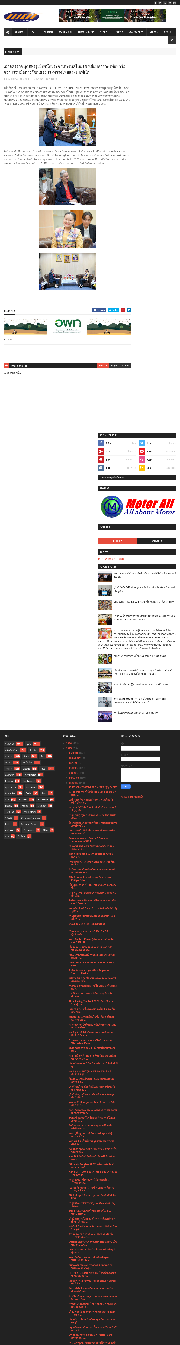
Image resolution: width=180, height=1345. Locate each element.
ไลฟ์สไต (22, 546)
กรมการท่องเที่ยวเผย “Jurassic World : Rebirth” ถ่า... (89, 1214)
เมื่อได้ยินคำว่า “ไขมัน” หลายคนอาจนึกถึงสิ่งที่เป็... (92, 596)
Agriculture (10, 540)
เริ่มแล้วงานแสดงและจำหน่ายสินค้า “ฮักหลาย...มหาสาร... (90, 658)
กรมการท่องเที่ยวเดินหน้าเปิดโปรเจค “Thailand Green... (88, 1101)
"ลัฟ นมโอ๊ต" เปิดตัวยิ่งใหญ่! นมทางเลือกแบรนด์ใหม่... (90, 1186)
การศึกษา (9, 485)
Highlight (138, 162)
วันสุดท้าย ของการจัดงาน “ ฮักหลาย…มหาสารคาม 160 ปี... (89, 550)
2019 (69, 1319)
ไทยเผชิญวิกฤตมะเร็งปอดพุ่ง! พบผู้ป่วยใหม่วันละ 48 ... (93, 1124)
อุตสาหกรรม (11, 497)
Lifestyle (118, 32)
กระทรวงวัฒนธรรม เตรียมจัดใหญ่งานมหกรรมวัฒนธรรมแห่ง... (89, 1116)
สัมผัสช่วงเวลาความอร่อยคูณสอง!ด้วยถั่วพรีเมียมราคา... (90, 837)
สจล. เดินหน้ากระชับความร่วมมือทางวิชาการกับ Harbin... (93, 1202)
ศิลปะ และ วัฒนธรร (29, 534)
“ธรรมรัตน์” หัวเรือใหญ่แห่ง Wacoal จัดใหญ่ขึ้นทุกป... (92, 914)
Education (23, 509)
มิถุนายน (74, 493)
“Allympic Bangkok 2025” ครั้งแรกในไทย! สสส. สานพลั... (91, 876)
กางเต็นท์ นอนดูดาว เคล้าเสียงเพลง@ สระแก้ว (155, 351)
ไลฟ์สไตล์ (9, 454)
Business (20, 32)
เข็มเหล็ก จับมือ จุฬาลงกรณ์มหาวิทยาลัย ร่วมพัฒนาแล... (90, 1077)
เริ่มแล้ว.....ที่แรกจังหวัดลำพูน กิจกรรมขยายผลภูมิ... (92, 1031)
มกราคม (74, 1288)
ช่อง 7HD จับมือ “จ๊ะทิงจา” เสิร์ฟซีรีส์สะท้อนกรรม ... (92, 868)
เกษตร (44, 479)
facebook (112, 373)
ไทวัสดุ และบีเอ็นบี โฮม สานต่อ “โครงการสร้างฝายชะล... (91, 1085)
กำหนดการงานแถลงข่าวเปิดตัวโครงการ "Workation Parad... (90, 751)
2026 (69, 453)
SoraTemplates (20, 1340)
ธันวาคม (74, 463)
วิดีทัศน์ (8, 528)
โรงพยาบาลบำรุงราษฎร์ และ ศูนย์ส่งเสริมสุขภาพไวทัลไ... (93, 534)
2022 (69, 1304)
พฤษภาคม (75, 1268)
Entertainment (86, 32)
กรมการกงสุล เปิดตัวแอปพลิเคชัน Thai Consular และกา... (89, 1147)
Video (45, 540)
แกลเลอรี (42, 516)
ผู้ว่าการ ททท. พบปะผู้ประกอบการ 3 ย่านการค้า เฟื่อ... (92, 604)
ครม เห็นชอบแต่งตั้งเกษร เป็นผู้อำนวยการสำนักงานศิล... (92, 1054)
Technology (65, 32)
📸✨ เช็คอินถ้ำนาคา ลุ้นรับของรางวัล (89, 1208)
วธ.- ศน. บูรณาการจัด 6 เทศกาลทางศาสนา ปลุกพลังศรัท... (92, 1194)
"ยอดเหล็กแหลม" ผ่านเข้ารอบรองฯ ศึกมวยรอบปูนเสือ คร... (91, 899)
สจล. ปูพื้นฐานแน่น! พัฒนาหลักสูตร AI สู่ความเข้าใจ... (90, 845)
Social (34, 32)
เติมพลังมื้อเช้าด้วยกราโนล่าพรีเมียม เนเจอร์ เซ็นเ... (92, 1093)
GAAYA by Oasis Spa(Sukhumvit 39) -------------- (93, 635)
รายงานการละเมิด (132, 507)
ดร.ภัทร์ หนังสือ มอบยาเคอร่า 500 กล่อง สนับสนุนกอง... (90, 1237)
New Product (136, 32)
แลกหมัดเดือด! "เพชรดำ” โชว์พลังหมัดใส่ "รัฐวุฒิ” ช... (93, 619)
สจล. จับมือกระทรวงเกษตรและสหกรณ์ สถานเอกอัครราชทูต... (93, 821)
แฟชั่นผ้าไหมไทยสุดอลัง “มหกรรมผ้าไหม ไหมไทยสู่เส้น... (93, 938)
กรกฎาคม (74, 488)
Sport (103, 32)
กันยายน (74, 478)
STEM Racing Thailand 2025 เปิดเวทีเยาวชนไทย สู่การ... (92, 713)
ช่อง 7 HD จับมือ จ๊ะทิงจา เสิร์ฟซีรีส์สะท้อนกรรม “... (91, 565)
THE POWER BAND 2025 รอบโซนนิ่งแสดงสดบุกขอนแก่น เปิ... (92, 984)
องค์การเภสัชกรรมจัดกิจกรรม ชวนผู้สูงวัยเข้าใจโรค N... (91, 511)
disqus (101, 373)
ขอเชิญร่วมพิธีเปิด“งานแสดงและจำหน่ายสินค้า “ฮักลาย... (91, 744)
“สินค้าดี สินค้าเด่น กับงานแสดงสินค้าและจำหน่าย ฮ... (91, 558)
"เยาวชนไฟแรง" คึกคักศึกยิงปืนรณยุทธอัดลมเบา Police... (93, 1222)
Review (167, 32)
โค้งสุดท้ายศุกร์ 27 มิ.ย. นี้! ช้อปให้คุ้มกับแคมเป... (92, 759)
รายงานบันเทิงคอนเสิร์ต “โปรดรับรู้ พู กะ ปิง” (93, 497)
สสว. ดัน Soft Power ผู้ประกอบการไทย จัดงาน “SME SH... (91, 651)
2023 (69, 1299)
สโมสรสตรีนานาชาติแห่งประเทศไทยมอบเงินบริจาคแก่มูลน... (93, 1170)
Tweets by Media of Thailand (138, 179)
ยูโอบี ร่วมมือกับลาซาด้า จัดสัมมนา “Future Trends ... (92, 1023)
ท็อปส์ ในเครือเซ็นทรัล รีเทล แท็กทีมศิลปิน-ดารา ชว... (92, 790)
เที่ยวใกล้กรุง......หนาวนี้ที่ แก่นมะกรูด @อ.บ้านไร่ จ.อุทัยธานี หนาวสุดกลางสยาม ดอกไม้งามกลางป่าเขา (150, 308)
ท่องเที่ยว (33, 460)
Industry (8, 516)
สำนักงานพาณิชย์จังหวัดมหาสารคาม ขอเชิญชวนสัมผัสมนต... (93, 581)
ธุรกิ (7, 546)
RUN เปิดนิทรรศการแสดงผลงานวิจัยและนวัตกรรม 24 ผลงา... (90, 1155)
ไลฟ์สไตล (9, 522)
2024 (69, 1294)
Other (152, 32)
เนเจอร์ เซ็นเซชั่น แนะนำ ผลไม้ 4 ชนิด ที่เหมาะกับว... (92, 720)
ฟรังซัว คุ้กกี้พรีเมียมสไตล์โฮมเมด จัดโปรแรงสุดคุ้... (93, 697)
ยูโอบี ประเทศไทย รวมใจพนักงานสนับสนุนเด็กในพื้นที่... (92, 806)
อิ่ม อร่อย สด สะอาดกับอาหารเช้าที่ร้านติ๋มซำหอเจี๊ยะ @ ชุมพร (157, 224)
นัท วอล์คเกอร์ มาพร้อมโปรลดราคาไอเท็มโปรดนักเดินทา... (91, 945)
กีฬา (42, 466)
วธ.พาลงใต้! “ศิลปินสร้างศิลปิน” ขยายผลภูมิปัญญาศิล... (92, 519)
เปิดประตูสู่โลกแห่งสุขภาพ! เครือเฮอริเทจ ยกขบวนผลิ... (92, 1163)
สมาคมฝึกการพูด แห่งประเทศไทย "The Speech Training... (89, 1253)
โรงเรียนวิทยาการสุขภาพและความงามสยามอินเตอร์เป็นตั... (93, 1007)
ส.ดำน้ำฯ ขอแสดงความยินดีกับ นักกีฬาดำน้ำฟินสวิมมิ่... (93, 860)
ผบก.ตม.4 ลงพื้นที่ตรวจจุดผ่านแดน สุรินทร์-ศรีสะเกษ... (92, 852)
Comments (163, 162)
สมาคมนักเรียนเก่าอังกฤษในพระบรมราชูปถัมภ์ (88, 1245)
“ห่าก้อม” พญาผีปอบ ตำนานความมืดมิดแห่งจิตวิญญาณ (92, 1230)
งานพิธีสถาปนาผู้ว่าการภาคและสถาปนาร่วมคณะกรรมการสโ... (92, 1132)
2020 (69, 1314)
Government (31, 497)
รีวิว (7, 509)
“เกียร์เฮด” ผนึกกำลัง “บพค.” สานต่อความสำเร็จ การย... (91, 1108)
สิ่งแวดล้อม (10, 503)
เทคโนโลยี (27, 472)
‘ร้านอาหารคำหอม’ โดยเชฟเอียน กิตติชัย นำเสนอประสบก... (93, 1015)
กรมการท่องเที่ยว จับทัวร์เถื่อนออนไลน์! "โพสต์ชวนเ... (89, 891)
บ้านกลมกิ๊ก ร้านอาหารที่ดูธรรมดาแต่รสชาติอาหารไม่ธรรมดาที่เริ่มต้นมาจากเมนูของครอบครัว (158, 240)
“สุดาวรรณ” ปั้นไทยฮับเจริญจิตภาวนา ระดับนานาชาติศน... (92, 736)
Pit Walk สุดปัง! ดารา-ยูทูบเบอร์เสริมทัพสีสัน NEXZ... (92, 907)
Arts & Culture (30, 522)
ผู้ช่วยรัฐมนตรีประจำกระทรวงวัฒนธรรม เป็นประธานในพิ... (93, 953)
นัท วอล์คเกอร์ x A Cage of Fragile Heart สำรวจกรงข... (90, 1046)
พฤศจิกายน (75, 468)
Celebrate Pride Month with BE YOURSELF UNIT (91, 674)
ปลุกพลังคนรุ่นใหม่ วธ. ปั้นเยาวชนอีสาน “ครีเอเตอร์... (93, 1039)
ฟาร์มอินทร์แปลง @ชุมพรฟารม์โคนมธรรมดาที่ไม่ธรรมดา (155, 323)
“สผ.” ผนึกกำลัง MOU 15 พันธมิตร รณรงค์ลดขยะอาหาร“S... (92, 767)
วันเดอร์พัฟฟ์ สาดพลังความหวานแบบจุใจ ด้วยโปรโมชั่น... (91, 1000)
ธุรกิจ (29, 454)
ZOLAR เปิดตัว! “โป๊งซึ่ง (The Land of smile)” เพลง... (92, 503)
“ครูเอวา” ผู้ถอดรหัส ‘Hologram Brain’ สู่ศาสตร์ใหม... (90, 1178)
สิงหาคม (74, 483)
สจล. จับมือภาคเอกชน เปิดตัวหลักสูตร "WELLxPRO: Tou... (89, 969)
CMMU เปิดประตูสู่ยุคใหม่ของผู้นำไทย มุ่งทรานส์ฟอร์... (90, 922)
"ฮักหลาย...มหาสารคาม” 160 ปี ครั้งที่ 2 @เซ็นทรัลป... (90, 643)
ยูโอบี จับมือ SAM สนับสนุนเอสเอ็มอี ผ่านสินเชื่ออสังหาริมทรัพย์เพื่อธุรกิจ (158, 210)
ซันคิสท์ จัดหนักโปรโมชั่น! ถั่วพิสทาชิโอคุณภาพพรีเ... (92, 829)
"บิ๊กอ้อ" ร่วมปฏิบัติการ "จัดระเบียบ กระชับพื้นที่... (91, 1139)
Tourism (48, 32)
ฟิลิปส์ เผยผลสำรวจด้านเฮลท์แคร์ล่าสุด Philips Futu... (90, 588)
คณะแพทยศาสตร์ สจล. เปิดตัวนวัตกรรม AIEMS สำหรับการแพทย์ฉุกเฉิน (156, 197)
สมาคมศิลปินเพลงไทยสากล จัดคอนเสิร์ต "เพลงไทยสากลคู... (90, 977)
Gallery (8, 534)
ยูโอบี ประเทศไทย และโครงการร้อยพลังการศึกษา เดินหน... (92, 930)
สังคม (26, 466)
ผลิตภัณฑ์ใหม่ (11, 460)
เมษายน (73, 1273)
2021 (69, 1309)
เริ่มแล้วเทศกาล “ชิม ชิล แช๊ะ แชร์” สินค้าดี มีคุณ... (93, 775)
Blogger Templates (49, 1340)
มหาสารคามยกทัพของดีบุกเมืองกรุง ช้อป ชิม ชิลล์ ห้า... (92, 992)
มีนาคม (73, 1278)
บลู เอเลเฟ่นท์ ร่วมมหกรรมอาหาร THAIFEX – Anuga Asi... (92, 1062)
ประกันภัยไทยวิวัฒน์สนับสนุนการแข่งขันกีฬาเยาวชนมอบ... (93, 798)
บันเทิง (8, 472)
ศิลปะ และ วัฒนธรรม (30, 528)
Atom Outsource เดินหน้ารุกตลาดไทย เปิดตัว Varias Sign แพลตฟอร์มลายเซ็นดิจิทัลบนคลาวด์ (157, 339)
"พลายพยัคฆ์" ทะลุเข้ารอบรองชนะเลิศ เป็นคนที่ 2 (92, 573)
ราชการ (53, 79)
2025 (69, 458)
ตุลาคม (73, 473)
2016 (69, 1329)
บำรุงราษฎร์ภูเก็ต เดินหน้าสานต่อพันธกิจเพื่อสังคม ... (92, 526)
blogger (91, 373)
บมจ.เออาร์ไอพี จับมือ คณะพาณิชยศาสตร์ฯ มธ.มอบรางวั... (92, 542)
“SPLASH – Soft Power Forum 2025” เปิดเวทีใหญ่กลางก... (93, 883)
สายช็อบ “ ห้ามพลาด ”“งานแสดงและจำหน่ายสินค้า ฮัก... (89, 1070)
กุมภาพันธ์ (75, 1283)
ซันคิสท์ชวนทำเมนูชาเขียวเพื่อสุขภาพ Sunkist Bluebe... (89, 682)
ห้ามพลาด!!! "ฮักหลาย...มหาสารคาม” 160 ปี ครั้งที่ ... (92, 627)
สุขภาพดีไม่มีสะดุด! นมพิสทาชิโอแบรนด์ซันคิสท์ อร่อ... (92, 814)
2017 (69, 1324)
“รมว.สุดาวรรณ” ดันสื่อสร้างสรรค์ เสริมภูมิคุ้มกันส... (92, 961)
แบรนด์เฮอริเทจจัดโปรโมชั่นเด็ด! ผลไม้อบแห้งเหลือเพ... (91, 728)
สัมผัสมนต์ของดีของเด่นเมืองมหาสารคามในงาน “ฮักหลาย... (92, 612)
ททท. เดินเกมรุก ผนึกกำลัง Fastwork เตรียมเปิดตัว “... (92, 666)
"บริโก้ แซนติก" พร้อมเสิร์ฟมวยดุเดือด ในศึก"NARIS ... (91, 705)
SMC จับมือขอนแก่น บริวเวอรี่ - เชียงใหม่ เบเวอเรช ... (90, 1261)
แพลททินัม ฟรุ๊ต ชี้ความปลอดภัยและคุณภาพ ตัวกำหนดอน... (92, 689)
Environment (29, 540)
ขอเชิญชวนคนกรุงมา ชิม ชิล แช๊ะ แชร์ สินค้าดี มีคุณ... (90, 782)
